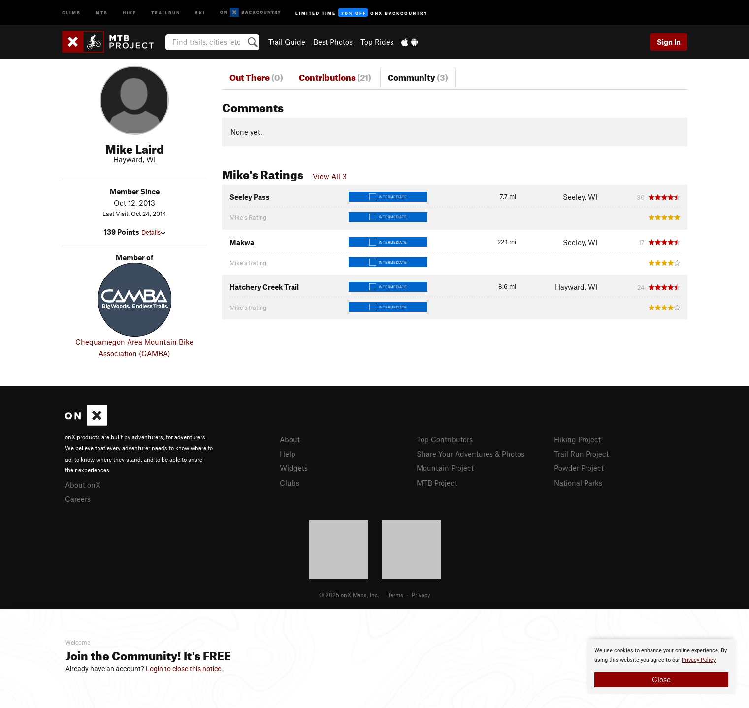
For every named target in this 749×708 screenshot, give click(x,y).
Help (287, 453)
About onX (82, 484)
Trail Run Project (581, 453)
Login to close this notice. (184, 669)
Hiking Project (577, 439)
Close (661, 679)
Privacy (421, 594)
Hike (129, 12)
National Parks (578, 482)
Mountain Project (445, 467)
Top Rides (376, 41)
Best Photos (333, 41)
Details (153, 232)
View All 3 (330, 176)
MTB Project (437, 482)
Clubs (289, 482)
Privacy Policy (699, 660)
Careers (78, 498)
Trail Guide (286, 41)
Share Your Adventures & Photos (470, 453)
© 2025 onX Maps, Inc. (349, 594)
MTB (102, 12)
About (290, 439)
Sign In (669, 41)
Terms (395, 594)
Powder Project (579, 467)
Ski (200, 12)
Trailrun (165, 12)
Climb (71, 12)
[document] (661, 666)
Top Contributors (445, 439)
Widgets (294, 467)
